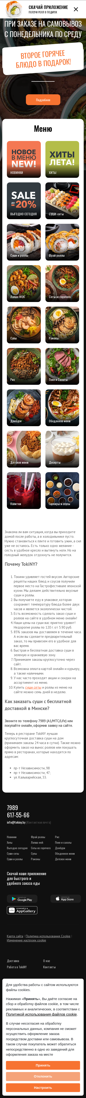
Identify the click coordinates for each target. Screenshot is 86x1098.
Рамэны (35, 859)
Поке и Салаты (63, 842)
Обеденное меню (65, 853)
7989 (12, 807)
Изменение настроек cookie (26, 940)
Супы (34, 853)
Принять (43, 1065)
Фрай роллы (38, 837)
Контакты (49, 966)
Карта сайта (15, 936)
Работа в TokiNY (17, 966)
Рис (57, 837)
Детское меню (63, 859)
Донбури (60, 848)
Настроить (43, 1087)
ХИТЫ (9, 842)
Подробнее (43, 99)
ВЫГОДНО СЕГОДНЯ (17, 848)
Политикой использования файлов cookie (41, 1014)
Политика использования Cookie (48, 936)
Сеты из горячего (41, 848)
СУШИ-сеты (13, 853)
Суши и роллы (15, 859)
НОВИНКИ (12, 837)
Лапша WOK (37, 842)
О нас (46, 960)
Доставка (13, 960)
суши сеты (33, 687)
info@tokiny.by (16, 822)
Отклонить (43, 1076)
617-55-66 (18, 814)
